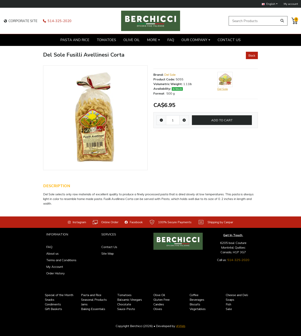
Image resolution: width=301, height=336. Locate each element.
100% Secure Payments (170, 222)
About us (52, 253)
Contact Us (109, 247)
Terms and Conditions (61, 260)
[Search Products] (254, 20)
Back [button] (251, 55)
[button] (270, 4)
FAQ (49, 247)
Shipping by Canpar (215, 222)
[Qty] (173, 120)
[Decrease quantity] (161, 120)
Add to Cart (222, 120)
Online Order (105, 222)
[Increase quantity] (184, 120)
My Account (54, 267)
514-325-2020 (57, 21)
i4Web (180, 326)
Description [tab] (56, 186)
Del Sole (170, 75)
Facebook (134, 222)
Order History (55, 273)
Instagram (77, 222)
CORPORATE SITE (20, 21)
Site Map (107, 253)
